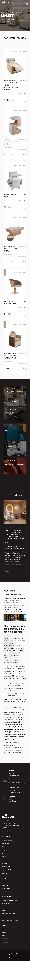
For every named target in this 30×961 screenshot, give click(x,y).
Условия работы (6, 903)
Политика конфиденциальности (10, 920)
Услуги (4, 878)
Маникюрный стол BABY (10, 195)
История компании (7, 840)
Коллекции (4, 932)
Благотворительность (7, 866)
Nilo (5, 200)
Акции (3, 910)
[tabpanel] (15, 15)
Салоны (4, 925)
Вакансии (4, 860)
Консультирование (7, 917)
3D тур (3, 850)
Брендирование (6, 891)
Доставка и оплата (7, 907)
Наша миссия (5, 843)
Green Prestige (8, 147)
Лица (3, 846)
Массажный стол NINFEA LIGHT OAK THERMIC (10, 249)
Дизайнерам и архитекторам (9, 900)
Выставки (4, 863)
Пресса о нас (5, 853)
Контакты (4, 873)
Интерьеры (5, 928)
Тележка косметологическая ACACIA (11, 142)
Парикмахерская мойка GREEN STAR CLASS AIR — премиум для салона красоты (11, 85)
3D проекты (5, 938)
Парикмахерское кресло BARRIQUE (10, 302)
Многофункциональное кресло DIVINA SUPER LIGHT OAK (11, 356)
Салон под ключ (6, 881)
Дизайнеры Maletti (6, 942)
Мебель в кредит (6, 888)
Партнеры (4, 856)
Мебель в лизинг (6, 885)
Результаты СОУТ (6, 870)
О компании (6, 836)
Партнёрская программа (8, 913)
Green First (7, 93)
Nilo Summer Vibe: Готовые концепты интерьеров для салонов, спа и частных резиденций (14, 534)
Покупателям (6, 896)
